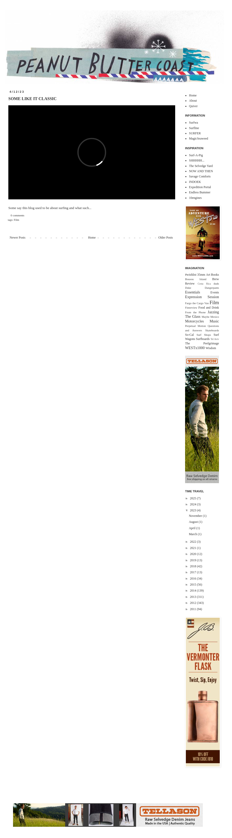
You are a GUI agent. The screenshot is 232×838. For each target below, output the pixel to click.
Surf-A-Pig (196, 155)
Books (215, 274)
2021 (193, 548)
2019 (193, 560)
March (193, 534)
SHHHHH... (196, 160)
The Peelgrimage (202, 343)
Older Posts (165, 237)
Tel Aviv (214, 339)
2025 (193, 498)
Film (16, 219)
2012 (193, 603)
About (193, 100)
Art (208, 274)
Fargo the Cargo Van (197, 303)
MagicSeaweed (198, 138)
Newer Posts (17, 237)
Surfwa (193, 122)
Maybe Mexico (210, 316)
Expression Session (202, 297)
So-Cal (189, 335)
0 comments (17, 215)
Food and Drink (208, 307)
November (196, 516)
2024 (193, 504)
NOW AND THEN (201, 171)
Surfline (194, 128)
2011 (193, 609)
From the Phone (195, 312)
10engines (195, 198)
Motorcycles (194, 321)
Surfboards (203, 339)
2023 (193, 510)
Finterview (191, 307)
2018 (193, 566)
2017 (193, 572)
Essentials (192, 292)
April (192, 528)
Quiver (193, 106)
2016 (193, 578)
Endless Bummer (199, 192)
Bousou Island (195, 279)
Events (214, 292)
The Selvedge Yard (201, 166)
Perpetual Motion (195, 325)
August (194, 522)
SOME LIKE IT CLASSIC (32, 98)
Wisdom (211, 348)
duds (216, 283)
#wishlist (190, 274)
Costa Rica (204, 283)
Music (214, 321)
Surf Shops (204, 334)
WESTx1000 (195, 348)
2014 (193, 590)
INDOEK (195, 182)
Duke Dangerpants (202, 287)
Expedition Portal (200, 187)
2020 (193, 554)
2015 (193, 584)
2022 (193, 542)
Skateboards (212, 330)
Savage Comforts (200, 176)
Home (92, 237)
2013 (193, 597)
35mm (201, 274)
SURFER (195, 133)
